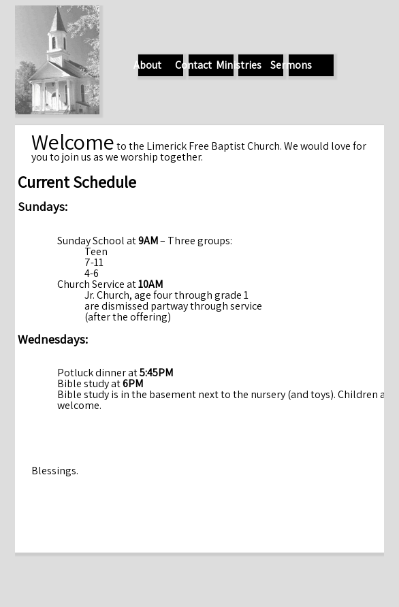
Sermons (291, 65)
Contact (193, 65)
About (147, 65)
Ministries (238, 65)
